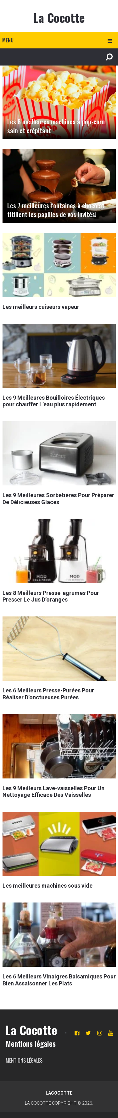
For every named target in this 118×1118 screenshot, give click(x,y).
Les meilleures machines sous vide (48, 885)
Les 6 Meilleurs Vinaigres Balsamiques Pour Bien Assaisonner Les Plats (59, 980)
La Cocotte (59, 17)
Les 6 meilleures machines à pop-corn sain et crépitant (56, 126)
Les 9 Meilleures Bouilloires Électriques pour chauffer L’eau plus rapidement (54, 401)
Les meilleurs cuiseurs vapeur (41, 306)
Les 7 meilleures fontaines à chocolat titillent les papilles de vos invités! (55, 210)
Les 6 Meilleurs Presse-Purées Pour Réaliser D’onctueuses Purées (48, 694)
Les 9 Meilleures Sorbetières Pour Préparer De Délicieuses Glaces (58, 498)
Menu (8, 40)
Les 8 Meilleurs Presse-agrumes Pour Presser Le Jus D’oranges (51, 596)
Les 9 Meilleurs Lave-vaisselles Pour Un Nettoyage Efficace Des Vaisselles (53, 791)
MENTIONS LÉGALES (24, 1060)
